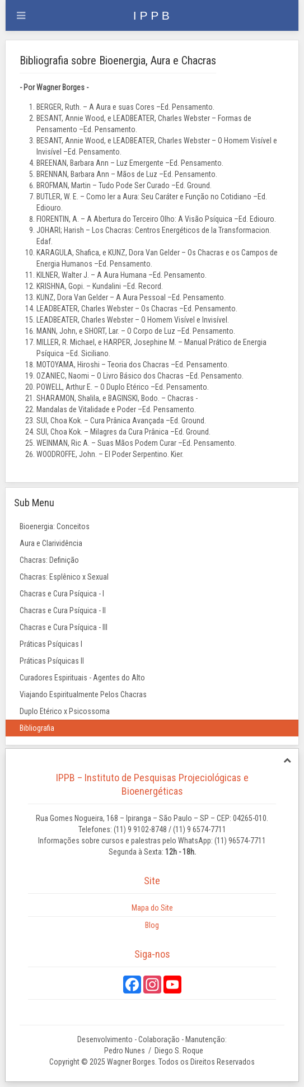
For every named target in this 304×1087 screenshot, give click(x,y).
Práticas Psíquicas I (51, 644)
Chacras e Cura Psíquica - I (62, 593)
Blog (152, 925)
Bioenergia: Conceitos (55, 526)
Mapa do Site (152, 907)
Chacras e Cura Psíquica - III (63, 627)
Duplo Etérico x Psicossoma (65, 711)
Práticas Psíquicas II (52, 660)
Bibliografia (37, 728)
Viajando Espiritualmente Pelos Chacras (83, 694)
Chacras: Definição (49, 560)
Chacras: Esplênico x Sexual (64, 576)
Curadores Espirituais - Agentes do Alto (82, 677)
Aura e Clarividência (51, 543)
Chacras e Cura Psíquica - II (63, 610)
